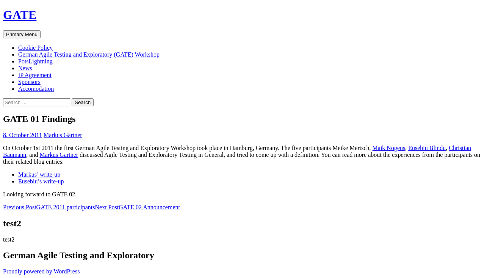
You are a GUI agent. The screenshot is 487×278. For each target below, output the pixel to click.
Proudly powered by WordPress (41, 271)
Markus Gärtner (63, 135)
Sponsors (29, 82)
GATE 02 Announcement (137, 207)
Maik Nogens (389, 148)
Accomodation (36, 88)
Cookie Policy (35, 47)
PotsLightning (35, 61)
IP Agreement (35, 75)
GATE (19, 15)
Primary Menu (22, 34)
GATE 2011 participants (49, 207)
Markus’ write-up (39, 174)
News (25, 68)
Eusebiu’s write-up (41, 181)
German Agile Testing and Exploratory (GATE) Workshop (89, 54)
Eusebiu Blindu (427, 148)
